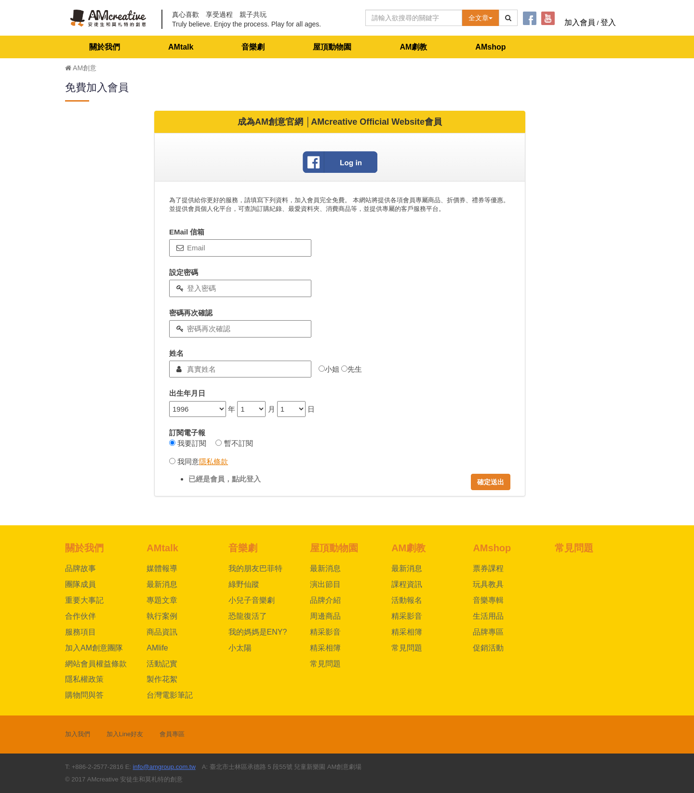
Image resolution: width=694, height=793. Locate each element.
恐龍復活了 (247, 616)
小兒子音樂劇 (251, 600)
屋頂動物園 (332, 47)
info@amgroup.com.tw (164, 766)
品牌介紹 (325, 600)
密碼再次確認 (191, 313)
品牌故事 (80, 568)
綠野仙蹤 (243, 584)
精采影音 (325, 632)
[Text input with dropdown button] (413, 18)
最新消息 (162, 584)
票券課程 (488, 568)
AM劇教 (413, 47)
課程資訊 (406, 584)
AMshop (490, 47)
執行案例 (162, 616)
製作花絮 (162, 679)
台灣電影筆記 (170, 695)
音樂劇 (253, 47)
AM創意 (80, 68)
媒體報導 (162, 568)
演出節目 (325, 584)
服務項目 (80, 632)
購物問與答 (84, 695)
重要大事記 (84, 600)
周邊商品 (325, 616)
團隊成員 (80, 584)
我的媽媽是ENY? (257, 632)
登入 (608, 22)
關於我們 (104, 47)
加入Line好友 (125, 734)
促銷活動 (488, 648)
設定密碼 (183, 272)
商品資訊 (162, 632)
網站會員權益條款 (96, 664)
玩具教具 (488, 584)
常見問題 (325, 664)
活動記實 (162, 664)
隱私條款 (213, 461)
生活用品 (488, 616)
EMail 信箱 (186, 232)
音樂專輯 (488, 600)
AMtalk (180, 47)
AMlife (157, 648)
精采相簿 (325, 648)
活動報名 (406, 600)
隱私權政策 (84, 679)
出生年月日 (187, 393)
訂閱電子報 (187, 433)
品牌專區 (488, 632)
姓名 (176, 353)
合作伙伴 (80, 616)
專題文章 (162, 600)
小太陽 (240, 648)
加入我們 (77, 734)
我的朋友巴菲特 (255, 568)
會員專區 (172, 734)
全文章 (480, 18)
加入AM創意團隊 (94, 648)
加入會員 (579, 22)
